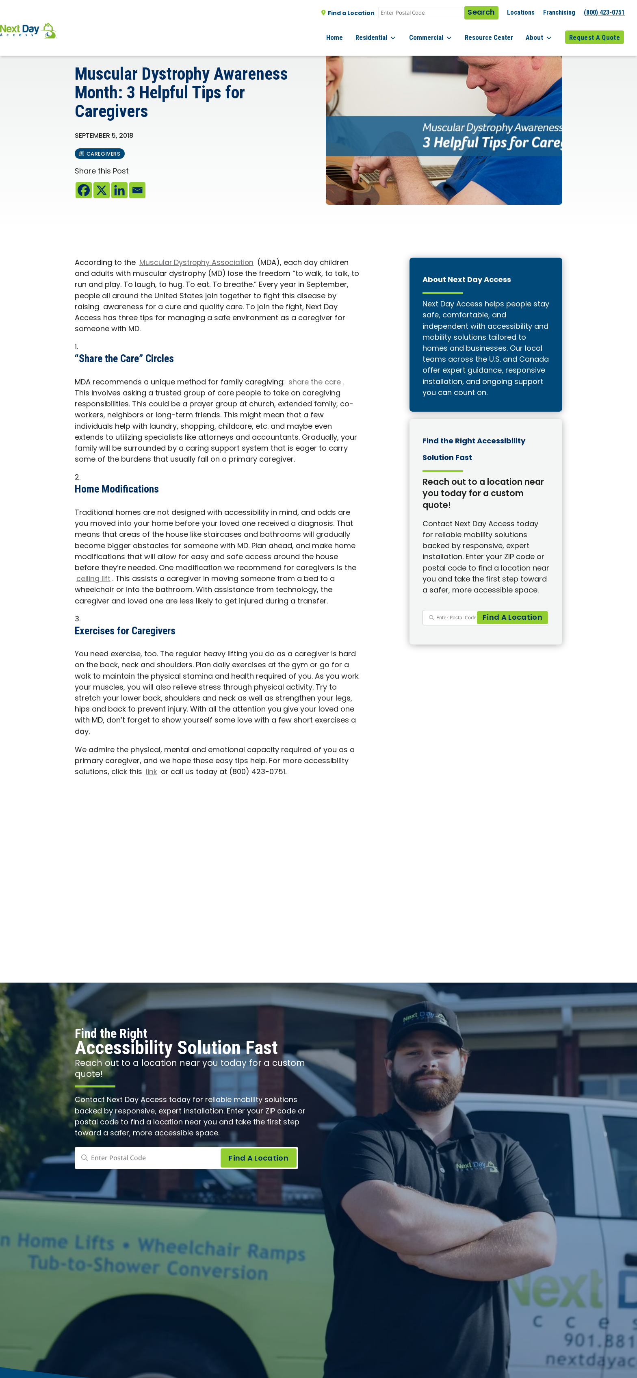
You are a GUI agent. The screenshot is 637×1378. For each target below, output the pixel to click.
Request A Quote (594, 32)
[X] (101, 190)
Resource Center (497, 32)
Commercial (442, 32)
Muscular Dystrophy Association (197, 263)
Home (354, 32)
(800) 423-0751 (604, 12)
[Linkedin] (119, 190)
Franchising (559, 12)
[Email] (137, 190)
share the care (315, 382)
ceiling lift (93, 579)
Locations (521, 12)
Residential (391, 32)
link (151, 772)
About (543, 32)
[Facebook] (84, 190)
